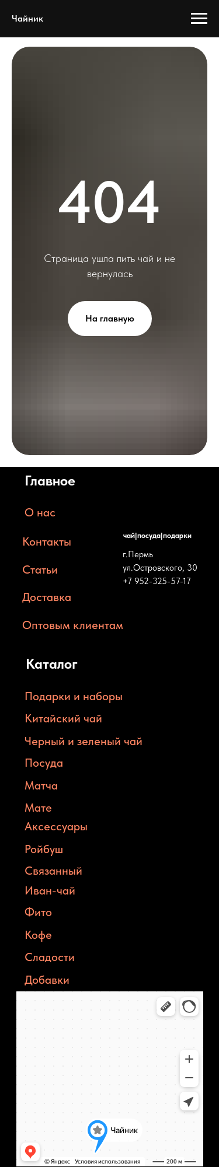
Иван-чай (50, 890)
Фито (38, 912)
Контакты (46, 541)
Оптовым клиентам (72, 625)
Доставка (46, 597)
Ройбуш (44, 849)
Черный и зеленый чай (83, 741)
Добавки (47, 980)
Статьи (40, 569)
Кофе (38, 935)
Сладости (50, 957)
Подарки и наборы (74, 696)
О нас (40, 512)
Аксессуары (56, 826)
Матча (41, 785)
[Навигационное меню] (199, 19)
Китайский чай (63, 718)
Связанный (53, 871)
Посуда (44, 763)
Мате (38, 808)
